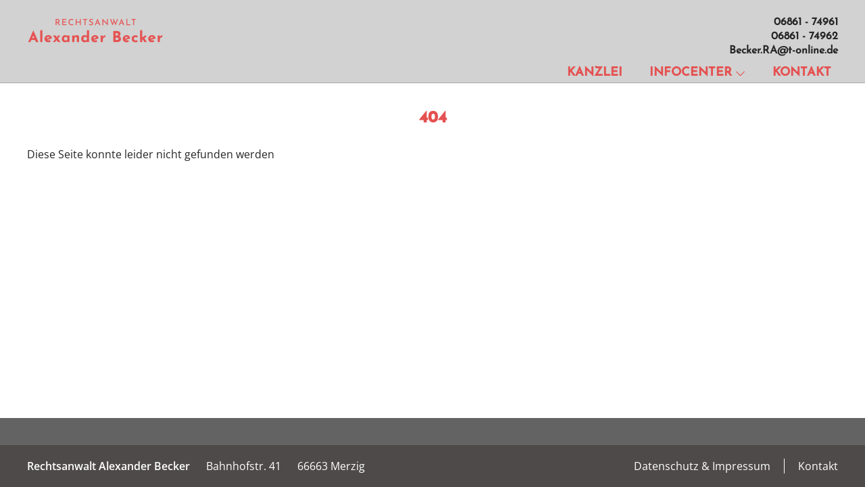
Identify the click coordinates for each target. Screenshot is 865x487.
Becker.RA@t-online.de (783, 50)
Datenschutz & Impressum (702, 466)
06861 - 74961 (806, 22)
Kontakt (801, 72)
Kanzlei (594, 72)
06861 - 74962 (804, 36)
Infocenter (697, 72)
